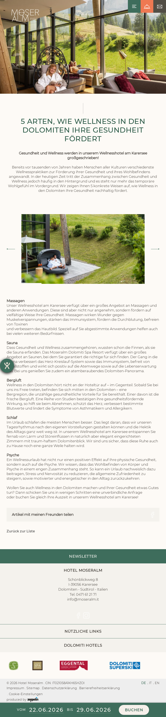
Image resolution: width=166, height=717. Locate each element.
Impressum (15, 688)
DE (143, 683)
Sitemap (32, 688)
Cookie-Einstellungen (26, 694)
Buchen (134, 710)
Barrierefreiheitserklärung (99, 688)
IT (150, 683)
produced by (22, 699)
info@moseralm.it (83, 599)
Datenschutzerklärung (59, 688)
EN (157, 683)
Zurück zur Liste (21, 531)
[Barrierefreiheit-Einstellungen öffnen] (7, 366)
